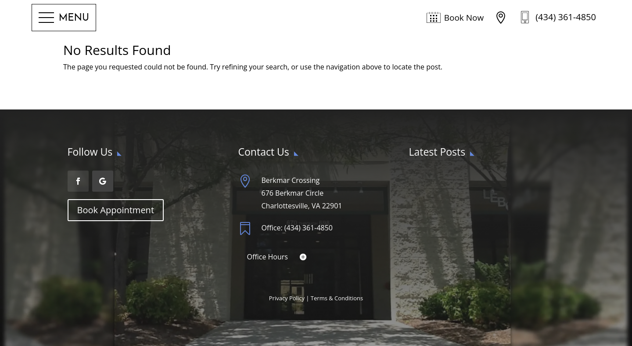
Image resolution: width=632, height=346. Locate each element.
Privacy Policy (287, 298)
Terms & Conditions (337, 298)
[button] (64, 18)
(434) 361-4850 (565, 17)
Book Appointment (115, 210)
